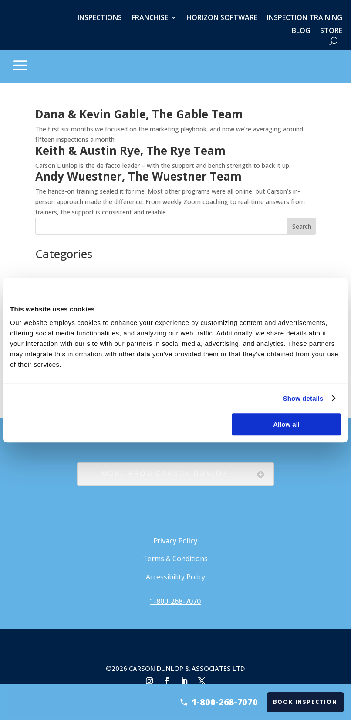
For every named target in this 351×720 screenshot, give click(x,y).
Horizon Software (221, 18)
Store (331, 31)
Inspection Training (304, 18)
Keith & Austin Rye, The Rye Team (130, 150)
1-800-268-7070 (175, 601)
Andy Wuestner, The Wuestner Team (138, 176)
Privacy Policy (175, 541)
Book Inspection (308, 702)
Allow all (286, 424)
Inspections (100, 18)
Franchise (150, 18)
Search (301, 226)
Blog (301, 31)
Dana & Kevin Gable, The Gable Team (139, 114)
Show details (303, 398)
